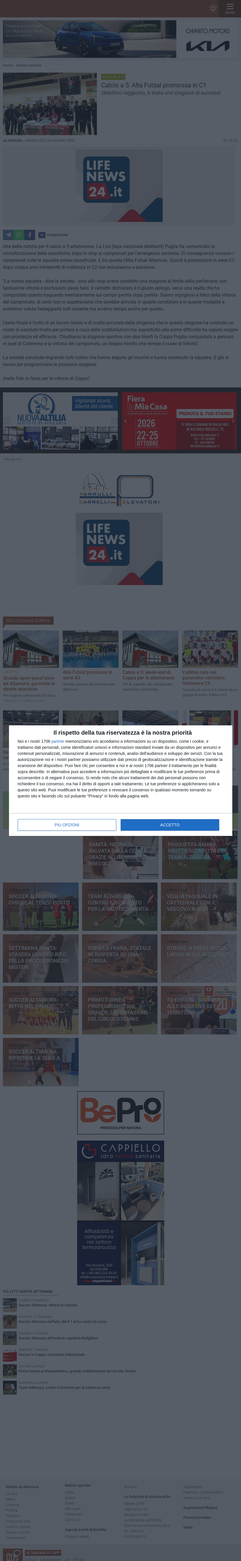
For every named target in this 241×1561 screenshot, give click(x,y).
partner (57, 741)
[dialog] (120, 780)
